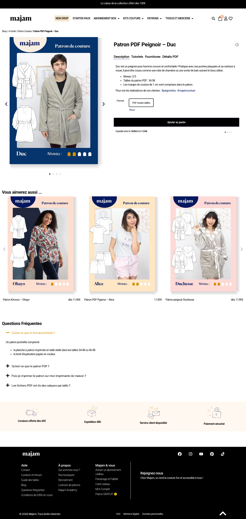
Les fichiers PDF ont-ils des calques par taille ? (41, 386)
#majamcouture (186, 90)
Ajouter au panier (176, 122)
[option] (141, 103)
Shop (4, 31)
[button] (213, 18)
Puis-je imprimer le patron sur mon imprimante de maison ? (49, 376)
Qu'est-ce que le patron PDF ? (30, 366)
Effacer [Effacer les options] (132, 110)
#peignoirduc (169, 90)
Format (120, 101)
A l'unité (12, 31)
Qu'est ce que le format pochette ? (33, 333)
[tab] (121, 57)
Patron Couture (25, 31)
